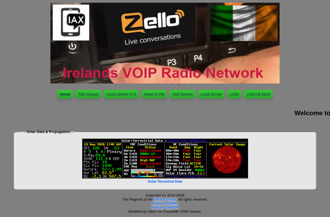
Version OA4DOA (165, 207)
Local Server (211, 94)
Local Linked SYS (121, 94)
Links (234, 94)
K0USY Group (165, 199)
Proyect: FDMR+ (165, 203)
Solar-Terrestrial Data (165, 181)
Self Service (183, 94)
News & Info (154, 94)
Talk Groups (88, 94)
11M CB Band (258, 94)
